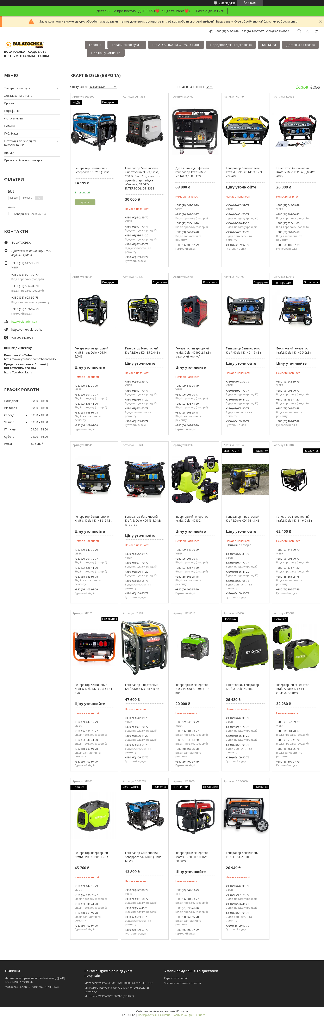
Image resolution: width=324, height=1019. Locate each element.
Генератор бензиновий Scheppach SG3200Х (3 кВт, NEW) (143, 857)
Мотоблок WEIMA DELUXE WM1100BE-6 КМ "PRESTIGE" (119, 983)
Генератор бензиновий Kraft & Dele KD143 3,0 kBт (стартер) (144, 521)
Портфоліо (12, 111)
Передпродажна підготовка (231, 45)
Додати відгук (307, 31)
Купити (85, 202)
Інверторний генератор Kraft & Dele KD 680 (242, 687)
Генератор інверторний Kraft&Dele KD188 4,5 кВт (143, 687)
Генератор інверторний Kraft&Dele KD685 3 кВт (91, 855)
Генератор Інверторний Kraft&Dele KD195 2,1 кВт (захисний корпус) (193, 352)
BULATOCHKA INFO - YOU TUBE (176, 45)
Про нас (9, 103)
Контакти (269, 45)
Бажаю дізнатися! (210, 11)
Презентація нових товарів (23, 160)
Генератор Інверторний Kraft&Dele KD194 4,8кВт (243, 519)
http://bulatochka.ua (24, 321)
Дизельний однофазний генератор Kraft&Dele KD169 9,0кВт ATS (192, 172)
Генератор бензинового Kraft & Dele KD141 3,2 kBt (93, 519)
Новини (9, 126)
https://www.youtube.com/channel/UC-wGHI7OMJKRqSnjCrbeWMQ (32, 359)
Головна (95, 45)
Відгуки (9, 153)
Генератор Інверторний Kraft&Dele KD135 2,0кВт (142, 350)
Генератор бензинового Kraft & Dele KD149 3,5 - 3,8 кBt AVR (245, 172)
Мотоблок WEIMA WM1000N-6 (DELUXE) (109, 996)
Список (315, 86)
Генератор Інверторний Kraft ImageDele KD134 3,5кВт (91, 352)
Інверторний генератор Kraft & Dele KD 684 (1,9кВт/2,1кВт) (292, 689)
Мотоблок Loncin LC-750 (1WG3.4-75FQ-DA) (31, 987)
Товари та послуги (125, 45)
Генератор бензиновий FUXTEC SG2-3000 (242, 855)
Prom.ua (182, 1011)
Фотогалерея (13, 118)
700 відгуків (227, 3)
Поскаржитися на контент (154, 1015)
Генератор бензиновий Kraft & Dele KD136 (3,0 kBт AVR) (295, 172)
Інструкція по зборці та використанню (20, 143)
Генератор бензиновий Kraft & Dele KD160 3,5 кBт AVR (93, 689)
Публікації (11, 133)
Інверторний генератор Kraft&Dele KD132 (191, 519)
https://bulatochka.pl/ (18, 372)
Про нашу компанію (105, 53)
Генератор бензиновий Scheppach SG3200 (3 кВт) (93, 170)
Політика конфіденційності (189, 1015)
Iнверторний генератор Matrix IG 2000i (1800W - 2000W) (191, 857)
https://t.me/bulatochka (27, 329)
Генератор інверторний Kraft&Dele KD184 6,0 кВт (294, 519)
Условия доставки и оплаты (182, 983)
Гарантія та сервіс (176, 978)
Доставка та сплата (300, 45)
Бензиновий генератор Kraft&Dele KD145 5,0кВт (293, 350)
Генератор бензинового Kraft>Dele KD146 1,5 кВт (243, 350)
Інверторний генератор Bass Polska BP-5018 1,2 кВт (192, 689)
